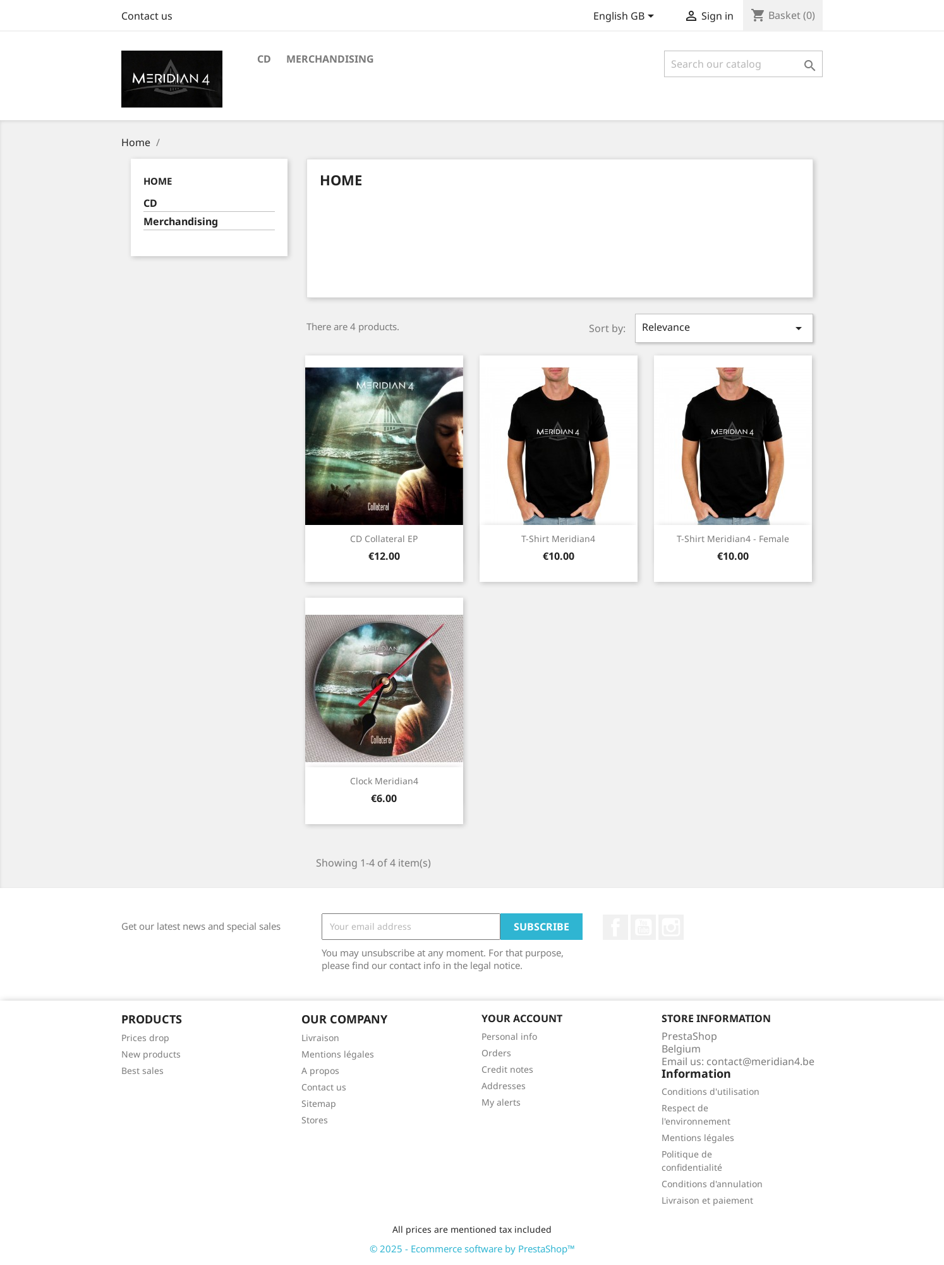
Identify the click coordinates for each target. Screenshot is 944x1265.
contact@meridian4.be (760, 1061)
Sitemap (318, 1103)
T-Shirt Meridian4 (558, 539)
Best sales (142, 1070)
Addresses (503, 1086)
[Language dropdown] (625, 17)
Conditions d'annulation (712, 1184)
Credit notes (507, 1069)
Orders (496, 1053)
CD (264, 59)
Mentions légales (337, 1054)
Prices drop (145, 1038)
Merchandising (330, 59)
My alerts (501, 1102)
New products (151, 1054)
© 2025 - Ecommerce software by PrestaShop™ (472, 1248)
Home (157, 181)
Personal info (509, 1036)
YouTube (643, 927)
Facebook (615, 927)
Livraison (320, 1038)
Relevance (724, 328)
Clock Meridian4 (384, 781)
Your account (521, 1018)
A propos (320, 1070)
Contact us (146, 16)
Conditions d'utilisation (710, 1091)
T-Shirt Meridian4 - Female (733, 539)
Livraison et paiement (707, 1200)
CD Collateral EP (384, 539)
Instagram (671, 927)
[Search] (743, 64)
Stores (314, 1120)
